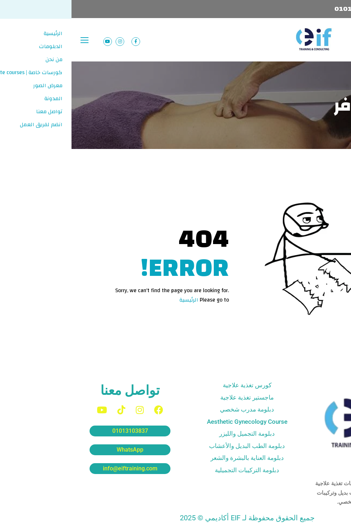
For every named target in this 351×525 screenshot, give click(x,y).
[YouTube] (30, 409)
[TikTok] (50, 409)
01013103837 (284, 9)
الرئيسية (117, 300)
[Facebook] (87, 409)
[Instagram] (68, 409)
